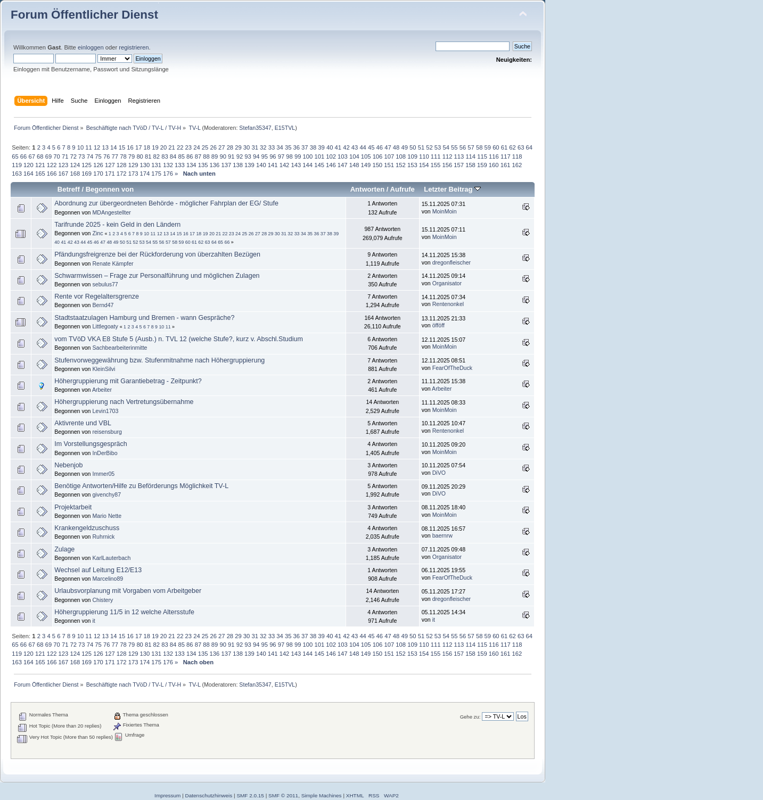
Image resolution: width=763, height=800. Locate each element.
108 (401, 156)
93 (247, 156)
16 (130, 147)
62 (512, 147)
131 (156, 165)
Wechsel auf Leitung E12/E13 (98, 570)
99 (297, 156)
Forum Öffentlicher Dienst (84, 14)
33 (271, 147)
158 (470, 165)
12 (97, 147)
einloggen (91, 47)
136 (215, 165)
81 (148, 156)
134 (191, 165)
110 (424, 156)
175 (156, 173)
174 (145, 173)
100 (308, 156)
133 (180, 165)
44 (362, 147)
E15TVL (285, 128)
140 (261, 165)
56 (463, 147)
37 (304, 147)
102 (331, 156)
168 (75, 173)
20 (163, 147)
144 (307, 165)
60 (496, 147)
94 (256, 156)
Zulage (64, 549)
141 (273, 165)
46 (379, 147)
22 (180, 147)
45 (371, 147)
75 (98, 156)
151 (389, 165)
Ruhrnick (103, 536)
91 (231, 156)
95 (264, 156)
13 (105, 147)
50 (412, 147)
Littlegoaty (105, 326)
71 (65, 156)
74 (90, 156)
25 (205, 147)
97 (281, 156)
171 (110, 173)
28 (230, 147)
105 (366, 156)
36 (296, 147)
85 (181, 156)
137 (226, 165)
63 (521, 147)
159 (482, 165)
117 (506, 156)
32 (263, 147)
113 (459, 156)
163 (17, 173)
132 (168, 165)
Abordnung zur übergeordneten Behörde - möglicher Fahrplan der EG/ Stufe (166, 203)
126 (98, 165)
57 (470, 147)
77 (115, 156)
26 (213, 147)
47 (387, 147)
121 (40, 165)
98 (289, 156)
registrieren (134, 47)
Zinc (97, 233)
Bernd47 (102, 305)
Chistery (102, 600)
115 (482, 156)
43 (354, 147)
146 (331, 165)
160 (494, 165)
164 (28, 173)
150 (377, 165)
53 (437, 147)
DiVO (439, 472)
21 (171, 147)
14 (113, 147)
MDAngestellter (111, 212)
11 (88, 147)
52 (429, 147)
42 (346, 147)
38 (313, 147)
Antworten (367, 189)
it (93, 620)
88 (206, 156)
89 (214, 156)
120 (28, 165)
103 (343, 156)
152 (401, 165)
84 (173, 156)
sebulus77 (105, 284)
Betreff (69, 189)
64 (529, 147)
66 (23, 156)
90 (222, 156)
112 (447, 156)
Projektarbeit (73, 507)
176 (168, 173)
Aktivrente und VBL (82, 423)
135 (203, 165)
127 (110, 165)
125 (86, 165)
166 (52, 173)
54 (445, 147)
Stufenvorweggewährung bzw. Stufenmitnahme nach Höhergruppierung (159, 360)
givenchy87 (106, 494)
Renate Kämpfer (112, 263)
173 (133, 173)
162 (517, 165)
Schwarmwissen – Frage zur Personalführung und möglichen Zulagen (156, 275)
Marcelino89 (107, 578)
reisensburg (106, 431)
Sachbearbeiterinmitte (119, 347)
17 (138, 147)
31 (254, 147)
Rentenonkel (448, 304)
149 (366, 165)
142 (285, 165)
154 (424, 165)
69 (48, 156)
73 (81, 156)
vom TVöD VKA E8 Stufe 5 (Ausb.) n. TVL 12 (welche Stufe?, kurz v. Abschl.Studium (178, 339)
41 (338, 147)
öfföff (438, 325)
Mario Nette (106, 516)
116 (494, 156)
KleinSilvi (103, 369)
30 (246, 147)
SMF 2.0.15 (250, 795)
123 (64, 165)
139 (249, 165)
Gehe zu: (470, 717)
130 (145, 165)
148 (354, 165)
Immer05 (103, 474)
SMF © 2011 (283, 795)
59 (488, 147)
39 (321, 147)
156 (447, 165)
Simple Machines (321, 795)
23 (188, 147)
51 (421, 147)
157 (459, 165)
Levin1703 (105, 411)
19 (155, 147)
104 (354, 156)
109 (412, 156)
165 (40, 173)
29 (238, 147)
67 (31, 156)
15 (122, 147)
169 (86, 173)
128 (122, 165)
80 (139, 156)
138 (238, 165)
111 (436, 156)
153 (412, 165)
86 (189, 156)
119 (17, 165)
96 (272, 156)
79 (131, 156)
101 (319, 156)
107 (389, 156)
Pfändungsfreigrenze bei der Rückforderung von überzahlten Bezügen (157, 254)
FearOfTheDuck (452, 368)
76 (106, 156)
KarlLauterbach (111, 558)
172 (122, 173)
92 (239, 156)
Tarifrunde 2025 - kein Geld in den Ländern (117, 224)
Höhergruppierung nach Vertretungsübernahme (123, 402)
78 (123, 156)
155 (436, 165)
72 (73, 156)
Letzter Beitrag (452, 189)
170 (98, 173)
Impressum (167, 795)
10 (80, 147)
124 (75, 165)
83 (164, 156)
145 (319, 165)
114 (470, 156)
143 (296, 165)
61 (504, 147)
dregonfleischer (451, 262)
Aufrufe (402, 189)
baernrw (442, 535)
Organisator (447, 283)
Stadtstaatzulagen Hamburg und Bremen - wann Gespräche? (144, 317)
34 (279, 147)
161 (506, 165)
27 (221, 147)
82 (156, 156)
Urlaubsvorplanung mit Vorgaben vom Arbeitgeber (127, 591)
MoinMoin (444, 211)
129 (133, 165)
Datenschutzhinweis (209, 795)
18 (147, 147)
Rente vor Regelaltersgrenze (96, 296)
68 (40, 156)
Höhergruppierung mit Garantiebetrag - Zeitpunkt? (128, 381)
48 (396, 147)
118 (517, 156)
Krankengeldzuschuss (86, 528)
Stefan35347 (255, 128)
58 (479, 147)
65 (15, 156)
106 (378, 156)
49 (404, 147)
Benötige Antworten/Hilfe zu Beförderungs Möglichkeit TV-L (141, 486)
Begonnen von (110, 189)
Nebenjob (68, 465)
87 (198, 156)
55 (454, 147)
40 (329, 147)
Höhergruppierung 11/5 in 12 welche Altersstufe (124, 612)
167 (64, 173)
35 (288, 147)
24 (196, 147)
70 (56, 156)
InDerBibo (104, 453)
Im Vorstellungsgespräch (90, 444)
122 (52, 165)
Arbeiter (102, 389)
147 (343, 165)
